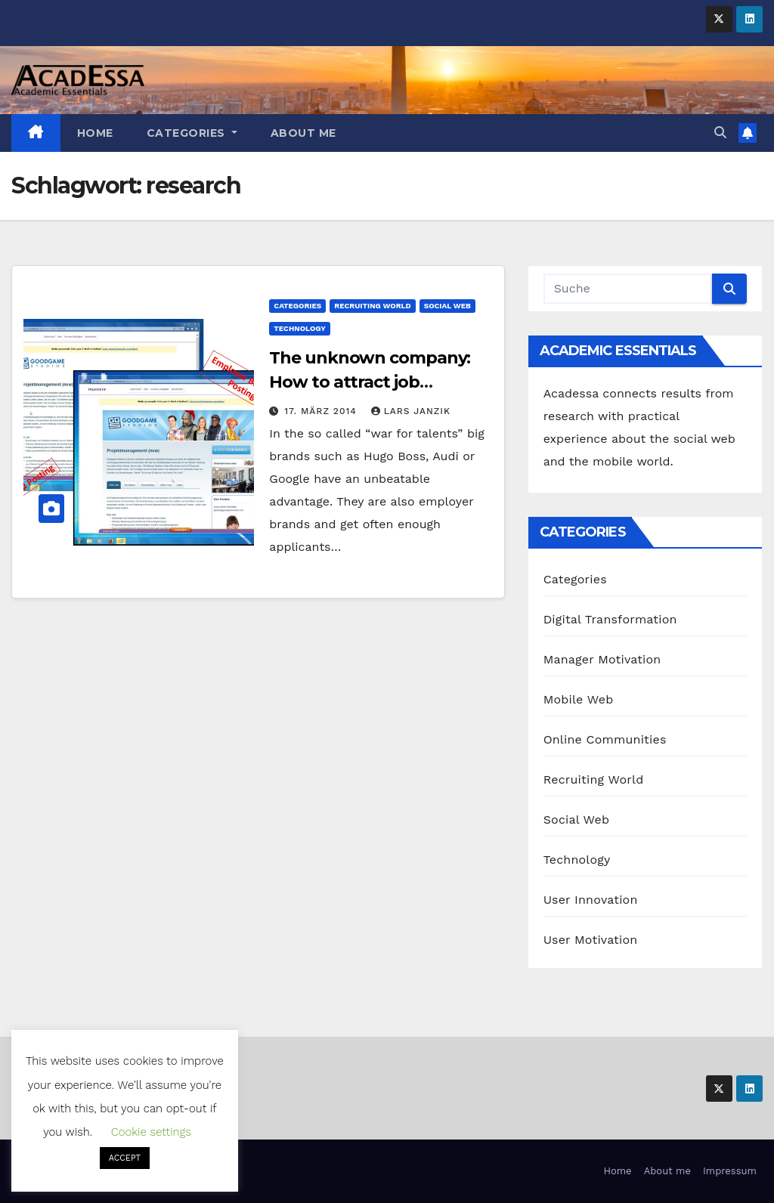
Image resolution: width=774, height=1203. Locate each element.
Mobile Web (578, 699)
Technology (299, 328)
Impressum (730, 1171)
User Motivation (590, 939)
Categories (192, 133)
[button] (720, 132)
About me (303, 133)
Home (95, 133)
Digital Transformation (610, 619)
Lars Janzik (410, 411)
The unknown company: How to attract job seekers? (369, 382)
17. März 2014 (322, 411)
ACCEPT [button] (125, 1158)
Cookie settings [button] (151, 1132)
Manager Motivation (602, 659)
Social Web (447, 306)
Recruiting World (372, 306)
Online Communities (605, 739)
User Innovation (590, 899)
